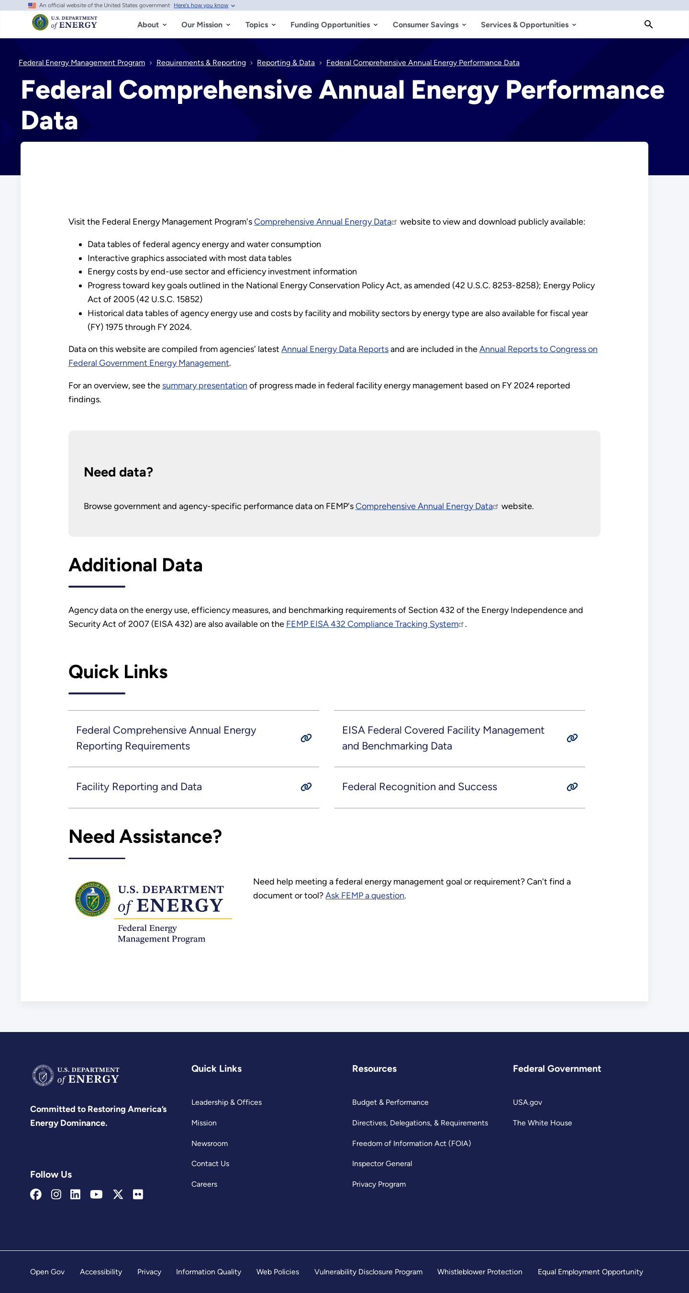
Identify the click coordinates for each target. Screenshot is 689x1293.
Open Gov (47, 1271)
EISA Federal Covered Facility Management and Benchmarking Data (443, 738)
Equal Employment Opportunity (590, 1271)
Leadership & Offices (226, 1102)
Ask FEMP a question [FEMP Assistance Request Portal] (364, 895)
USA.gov (527, 1102)
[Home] (65, 27)
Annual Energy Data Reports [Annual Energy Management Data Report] (335, 349)
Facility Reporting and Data (139, 786)
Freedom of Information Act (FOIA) (411, 1143)
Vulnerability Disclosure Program (368, 1271)
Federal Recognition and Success (419, 786)
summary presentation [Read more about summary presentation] (204, 385)
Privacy (149, 1271)
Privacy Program (379, 1184)
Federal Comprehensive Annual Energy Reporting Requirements (166, 738)
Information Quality (208, 1271)
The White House (542, 1122)
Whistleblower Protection (479, 1271)
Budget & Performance (390, 1102)
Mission (204, 1122)
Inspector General (382, 1163)
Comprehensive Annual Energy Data (326, 221)
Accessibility (101, 1271)
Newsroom (209, 1143)
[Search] (648, 24)
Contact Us (210, 1163)
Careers (204, 1184)
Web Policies (277, 1271)
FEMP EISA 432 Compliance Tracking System (375, 624)
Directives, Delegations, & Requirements (420, 1122)
